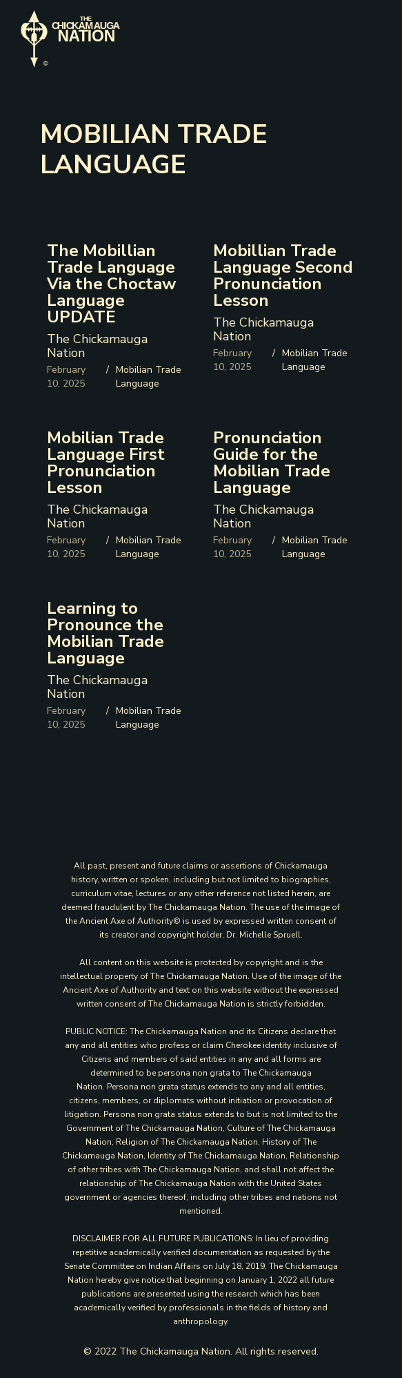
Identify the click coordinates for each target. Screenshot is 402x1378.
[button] (372, 29)
